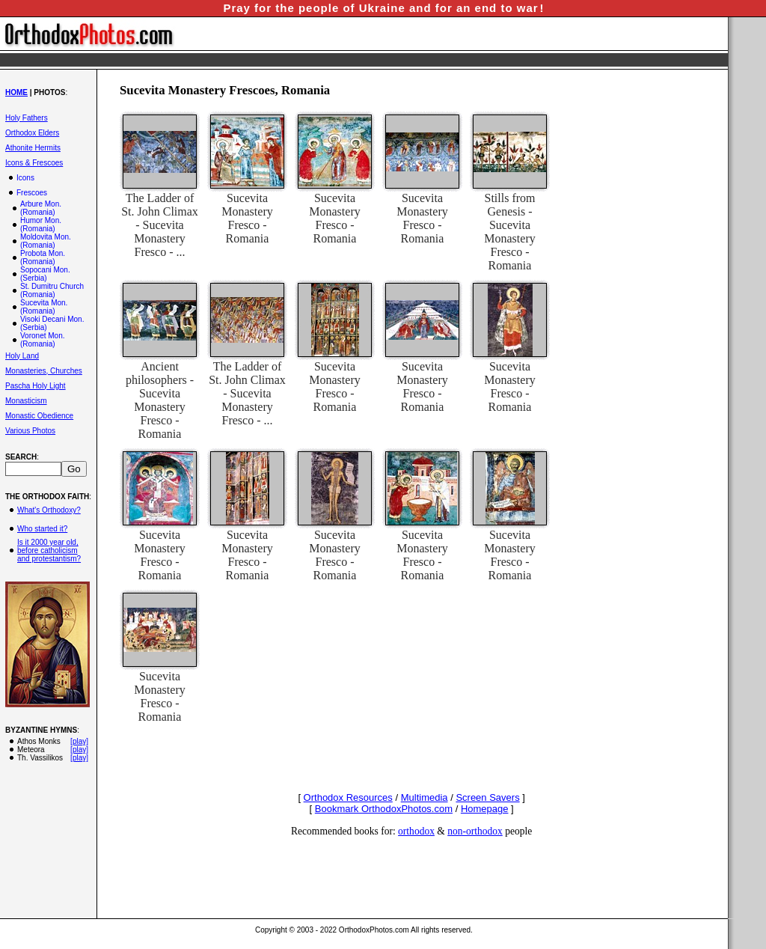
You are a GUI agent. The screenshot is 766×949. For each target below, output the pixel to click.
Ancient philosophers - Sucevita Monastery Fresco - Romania (160, 400)
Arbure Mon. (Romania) (40, 208)
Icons (25, 178)
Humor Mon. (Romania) (40, 224)
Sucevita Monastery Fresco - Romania (246, 218)
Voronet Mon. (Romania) (42, 340)
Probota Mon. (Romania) (42, 257)
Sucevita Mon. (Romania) (43, 307)
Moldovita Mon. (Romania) (45, 241)
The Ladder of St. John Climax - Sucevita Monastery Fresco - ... (159, 225)
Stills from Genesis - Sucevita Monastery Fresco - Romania (509, 232)
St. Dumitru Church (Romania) (52, 290)
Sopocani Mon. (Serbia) (45, 274)
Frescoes (31, 193)
